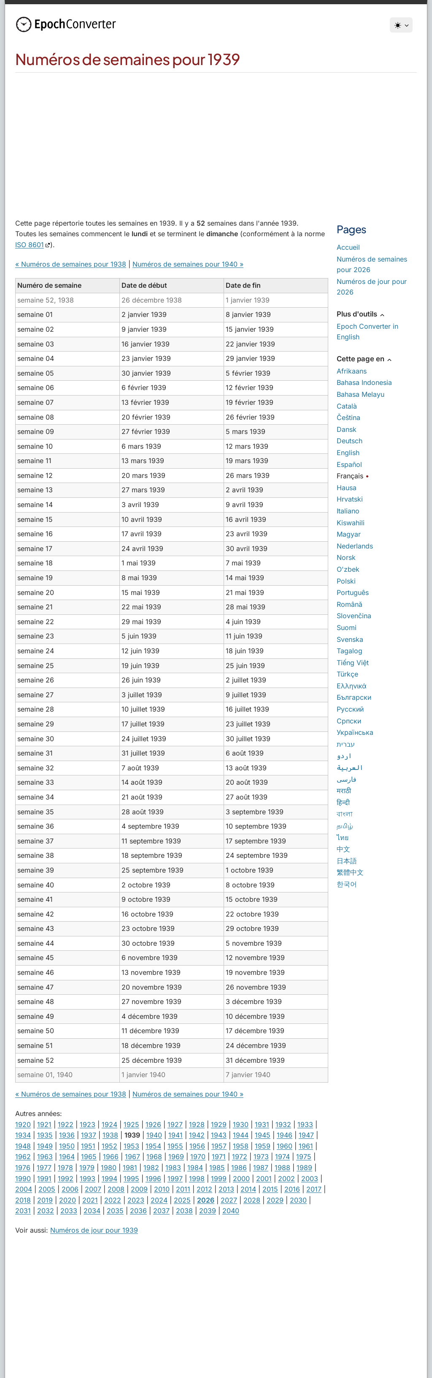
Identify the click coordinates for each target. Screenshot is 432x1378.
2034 (92, 1210)
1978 (65, 1167)
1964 (67, 1156)
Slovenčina (354, 615)
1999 (219, 1178)
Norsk (346, 557)
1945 (262, 1135)
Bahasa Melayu (360, 394)
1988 (282, 1167)
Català (347, 406)
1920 (23, 1124)
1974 (282, 1156)
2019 (45, 1200)
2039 (207, 1210)
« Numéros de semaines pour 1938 (70, 264)
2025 (182, 1200)
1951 (88, 1146)
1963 (45, 1156)
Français (350, 476)
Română (349, 604)
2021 (90, 1200)
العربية (350, 767)
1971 (219, 1156)
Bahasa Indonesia (364, 382)
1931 (262, 1124)
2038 (184, 1210)
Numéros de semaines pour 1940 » (187, 264)
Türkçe (347, 674)
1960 (284, 1146)
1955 (175, 1146)
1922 (65, 1124)
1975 (303, 1156)
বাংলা (345, 814)
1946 (284, 1135)
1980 (108, 1167)
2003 (309, 1178)
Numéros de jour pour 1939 (94, 1230)
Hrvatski (350, 499)
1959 (262, 1146)
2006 (70, 1189)
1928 (197, 1124)
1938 (110, 1135)
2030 (298, 1200)
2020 (67, 1200)
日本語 (347, 861)
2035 (115, 1210)
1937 (88, 1135)
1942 (197, 1135)
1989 (304, 1167)
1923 (87, 1124)
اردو (344, 755)
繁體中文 (350, 872)
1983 (173, 1167)
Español (349, 464)
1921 (44, 1124)
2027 (229, 1200)
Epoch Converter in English (367, 331)
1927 (175, 1124)
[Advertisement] (216, 136)
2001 (264, 1178)
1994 (109, 1178)
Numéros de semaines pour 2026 (372, 264)
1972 (239, 1156)
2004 (23, 1189)
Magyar (349, 534)
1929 (219, 1124)
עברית (346, 744)
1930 (240, 1124)
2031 (23, 1210)
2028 (251, 1200)
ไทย (342, 837)
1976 (22, 1167)
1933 (305, 1124)
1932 (283, 1124)
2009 (139, 1189)
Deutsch (349, 441)
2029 (275, 1200)
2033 (68, 1210)
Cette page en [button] (365, 359)
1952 (109, 1146)
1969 (176, 1156)
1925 (131, 1124)
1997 (175, 1178)
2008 (116, 1189)
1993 (87, 1178)
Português (353, 592)
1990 (23, 1178)
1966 (111, 1156)
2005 (46, 1189)
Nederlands (355, 546)
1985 (217, 1167)
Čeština (348, 417)
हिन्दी (343, 802)
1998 (197, 1178)
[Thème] (401, 25)
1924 (109, 1124)
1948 (23, 1146)
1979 (86, 1167)
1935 (45, 1135)
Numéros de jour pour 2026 (372, 287)
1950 (67, 1146)
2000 (241, 1178)
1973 (261, 1156)
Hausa (346, 487)
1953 (131, 1146)
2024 (159, 1200)
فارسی (346, 779)
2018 (23, 1200)
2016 (292, 1189)
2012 (204, 1189)
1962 (23, 1156)
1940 (154, 1135)
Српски (349, 721)
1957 (219, 1146)
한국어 (347, 884)
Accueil (348, 247)
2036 (138, 1210)
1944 (240, 1135)
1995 (131, 1178)
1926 (153, 1124)
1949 (45, 1146)
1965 (89, 1156)
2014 (248, 1189)
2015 (270, 1189)
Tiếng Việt (353, 662)
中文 (343, 849)
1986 (239, 1167)
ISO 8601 (29, 244)
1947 (306, 1135)
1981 (130, 1167)
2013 (226, 1189)
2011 (183, 1189)
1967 (132, 1156)
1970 (197, 1156)
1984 (195, 1167)
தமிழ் (345, 825)
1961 (306, 1146)
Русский (350, 709)
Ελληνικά (352, 686)
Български (354, 697)
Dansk (346, 429)
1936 (67, 1135)
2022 (112, 1200)
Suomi (346, 627)
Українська (355, 732)
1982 (151, 1167)
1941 (175, 1135)
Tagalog (349, 651)
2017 (313, 1189)
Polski (346, 581)
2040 (230, 1210)
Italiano (348, 511)
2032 (45, 1210)
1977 (44, 1167)
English (348, 452)
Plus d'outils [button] (361, 314)
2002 (286, 1178)
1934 (23, 1135)
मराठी (344, 790)
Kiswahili (350, 522)
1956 (197, 1146)
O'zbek (348, 569)
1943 (219, 1135)
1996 (153, 1178)
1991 (44, 1178)
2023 (135, 1200)
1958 (240, 1146)
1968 (154, 1156)
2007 (93, 1189)
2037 (161, 1210)
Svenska (350, 639)
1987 (260, 1167)
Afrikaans (352, 371)
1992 (65, 1178)
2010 (162, 1189)
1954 (153, 1146)
